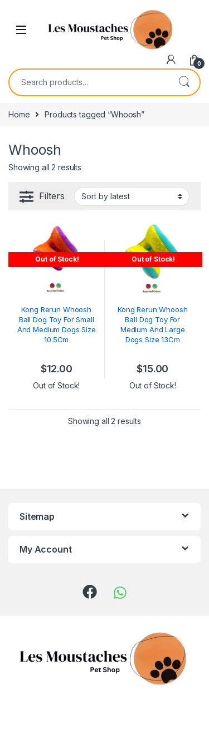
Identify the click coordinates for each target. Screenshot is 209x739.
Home (19, 114)
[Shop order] (131, 196)
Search (184, 82)
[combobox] (88, 82)
